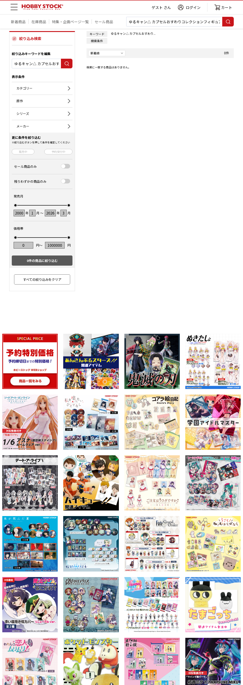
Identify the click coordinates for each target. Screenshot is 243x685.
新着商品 (18, 21)
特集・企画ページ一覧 (70, 21)
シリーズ (22, 113)
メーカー (22, 126)
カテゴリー (24, 88)
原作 (19, 101)
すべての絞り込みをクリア (42, 279)
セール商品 (104, 21)
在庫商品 (38, 21)
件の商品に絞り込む (42, 260)
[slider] (15, 205)
